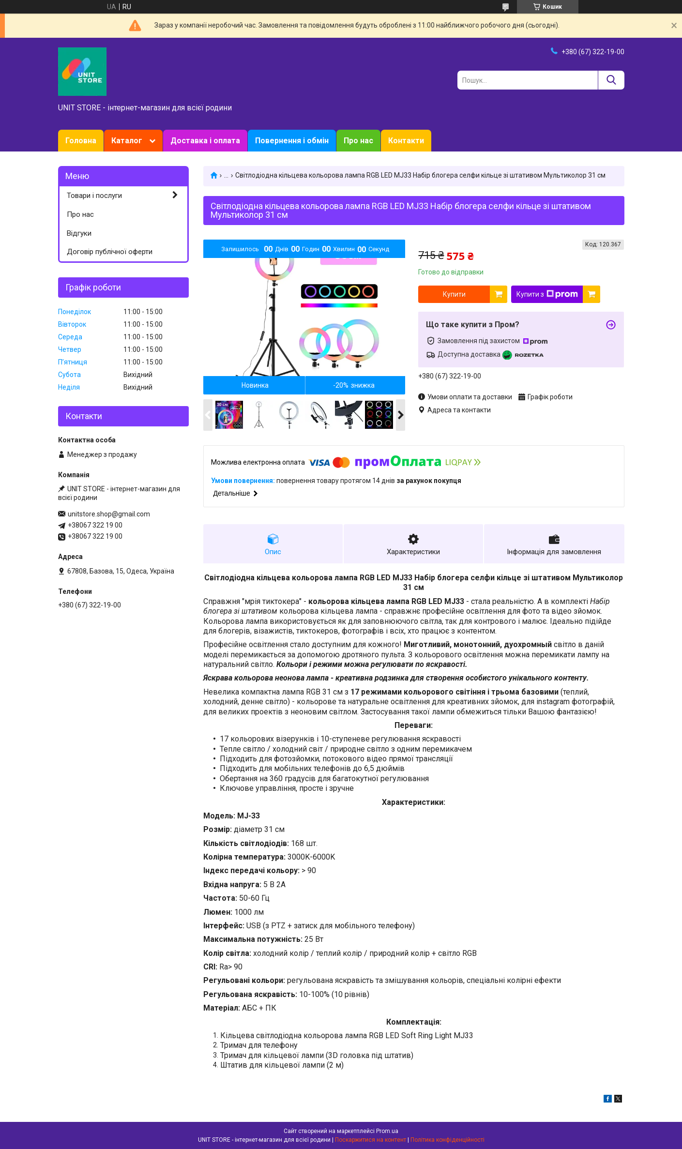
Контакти (406, 140)
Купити (454, 294)
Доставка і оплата (205, 140)
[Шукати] (611, 80)
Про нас (358, 140)
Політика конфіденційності (447, 1139)
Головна (80, 140)
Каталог (126, 140)
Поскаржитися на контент (370, 1139)
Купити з (547, 294)
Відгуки (79, 233)
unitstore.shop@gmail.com (109, 514)
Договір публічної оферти (109, 251)
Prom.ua (387, 1131)
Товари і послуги (94, 195)
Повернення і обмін (292, 140)
